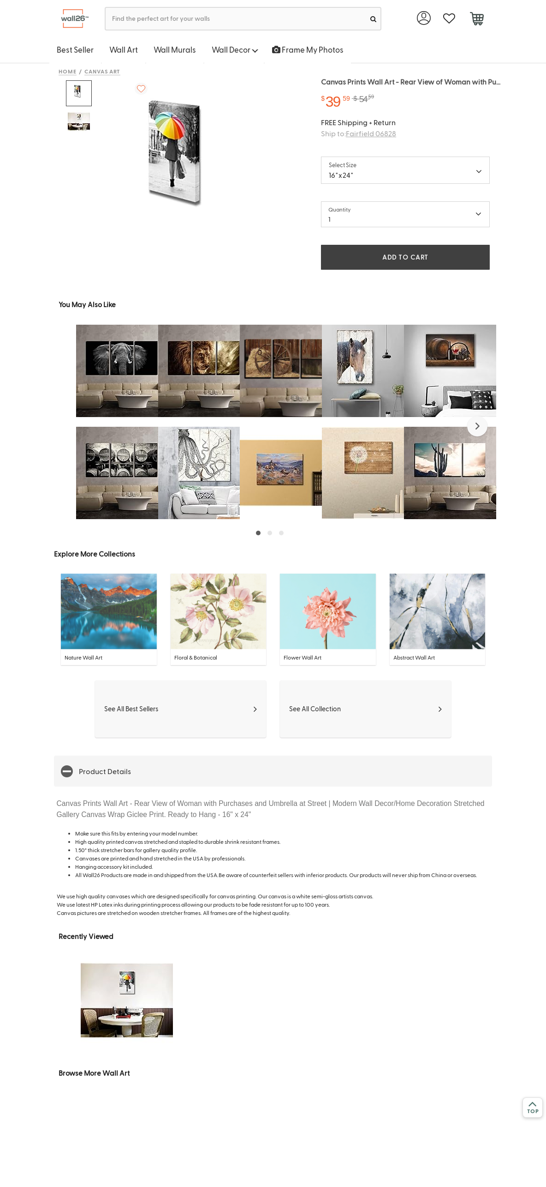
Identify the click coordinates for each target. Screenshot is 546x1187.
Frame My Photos (308, 49)
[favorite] (449, 18)
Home (68, 71)
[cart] (476, 19)
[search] (373, 18)
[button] (477, 426)
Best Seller (75, 49)
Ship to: (358, 133)
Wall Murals (175, 49)
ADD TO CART (405, 257)
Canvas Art (102, 71)
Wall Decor (235, 49)
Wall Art (123, 49)
